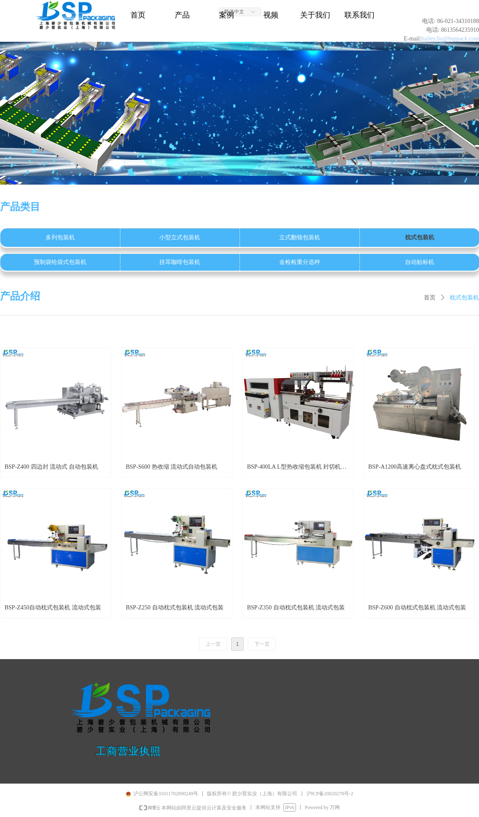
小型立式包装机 (179, 237)
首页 (430, 297)
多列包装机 (60, 237)
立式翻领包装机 (299, 237)
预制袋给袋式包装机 (60, 262)
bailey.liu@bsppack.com (450, 39)
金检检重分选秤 (299, 262)
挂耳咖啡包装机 (179, 262)
